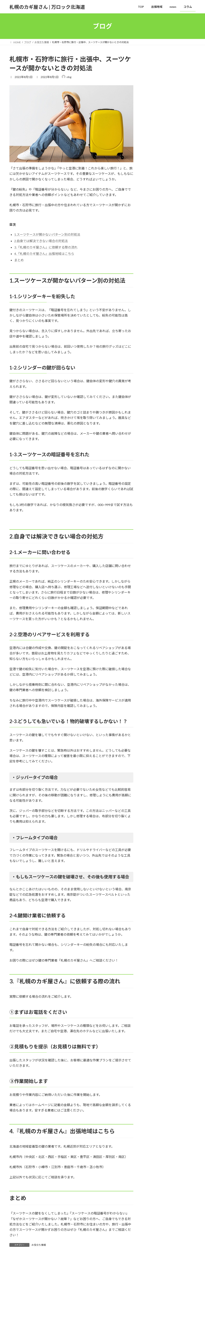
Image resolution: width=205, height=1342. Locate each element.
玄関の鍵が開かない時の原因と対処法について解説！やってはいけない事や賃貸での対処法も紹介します (179, 255)
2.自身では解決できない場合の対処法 (41, 241)
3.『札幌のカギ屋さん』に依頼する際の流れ (45, 247)
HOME (18, 1319)
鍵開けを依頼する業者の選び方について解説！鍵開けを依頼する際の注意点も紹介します (179, 154)
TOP (15, 1301)
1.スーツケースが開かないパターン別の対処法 (47, 234)
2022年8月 (153, 382)
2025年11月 (154, 350)
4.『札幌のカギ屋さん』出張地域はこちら (44, 253)
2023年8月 (153, 374)
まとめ (19, 260)
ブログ (17, 1326)
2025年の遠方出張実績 (179, 69)
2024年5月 (153, 358)
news (150, 320)
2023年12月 (154, 366)
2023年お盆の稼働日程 (179, 128)
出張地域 (30, 1301)
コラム (60, 1301)
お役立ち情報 (38, 1244)
